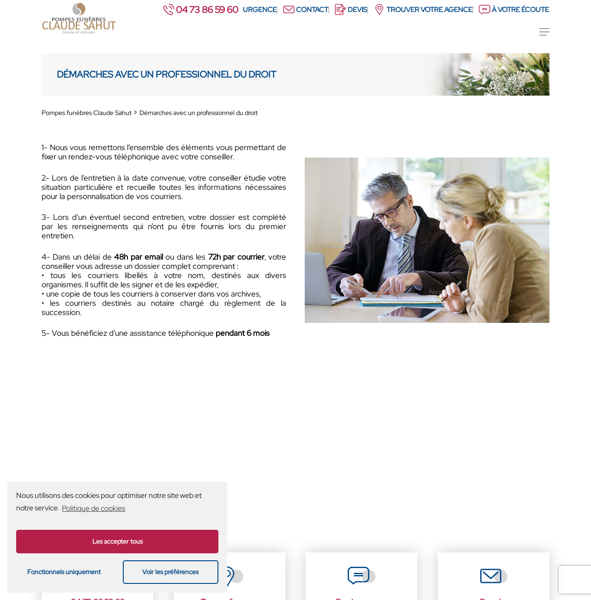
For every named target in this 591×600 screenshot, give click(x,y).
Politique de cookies (93, 508)
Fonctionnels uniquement (64, 571)
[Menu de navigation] (544, 31)
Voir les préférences (170, 571)
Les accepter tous (117, 541)
